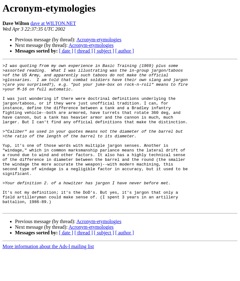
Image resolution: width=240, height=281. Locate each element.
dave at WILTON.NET (53, 23)
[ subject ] (104, 51)
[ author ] (124, 51)
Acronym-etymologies (98, 39)
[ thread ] (83, 51)
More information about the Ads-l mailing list (48, 275)
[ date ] (66, 51)
